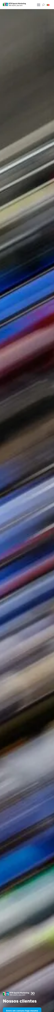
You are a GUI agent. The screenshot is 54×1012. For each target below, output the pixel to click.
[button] (48, 5)
